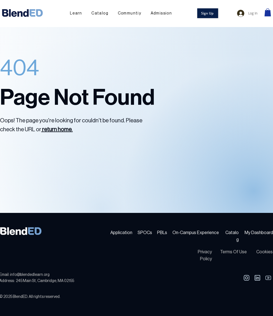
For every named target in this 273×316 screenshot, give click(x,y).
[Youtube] (268, 277)
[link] (267, 12)
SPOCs (145, 232)
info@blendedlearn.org (30, 275)
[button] (129, 13)
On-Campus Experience (195, 232)
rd (271, 232)
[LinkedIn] (246, 277)
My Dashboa (257, 232)
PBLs (162, 232)
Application (121, 232)
